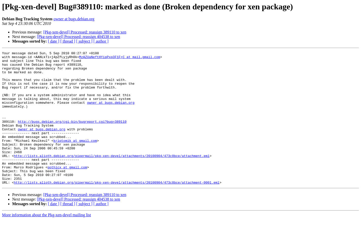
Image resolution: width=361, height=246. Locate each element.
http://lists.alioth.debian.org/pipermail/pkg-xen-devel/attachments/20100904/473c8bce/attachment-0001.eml (116, 209)
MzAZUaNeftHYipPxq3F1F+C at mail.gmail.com (119, 58)
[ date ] (53, 41)
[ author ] (101, 41)
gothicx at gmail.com (67, 190)
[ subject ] (84, 41)
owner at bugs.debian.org (73, 19)
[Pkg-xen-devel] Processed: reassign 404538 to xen (78, 36)
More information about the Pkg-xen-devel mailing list (46, 241)
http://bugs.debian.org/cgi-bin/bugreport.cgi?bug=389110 (72, 136)
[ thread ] (67, 41)
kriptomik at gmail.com (75, 158)
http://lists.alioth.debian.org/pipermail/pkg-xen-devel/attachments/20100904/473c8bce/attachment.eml (112, 177)
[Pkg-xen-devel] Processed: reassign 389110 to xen (84, 32)
